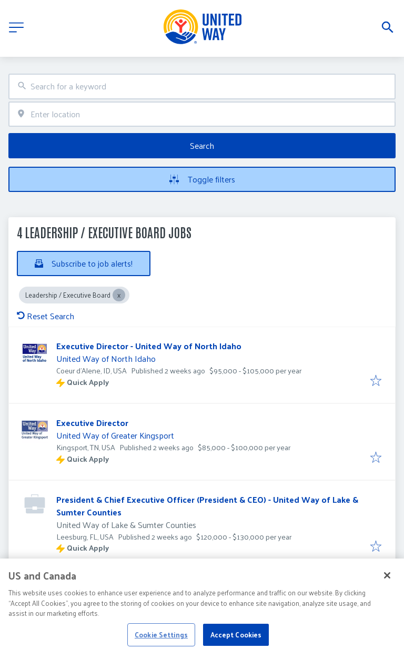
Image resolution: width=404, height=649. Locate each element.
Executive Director (92, 422)
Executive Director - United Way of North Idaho (148, 345)
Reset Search (45, 315)
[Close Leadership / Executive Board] (119, 295)
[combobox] (202, 86)
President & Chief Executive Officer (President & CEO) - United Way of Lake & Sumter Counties (207, 506)
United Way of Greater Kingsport (115, 435)
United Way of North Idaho (106, 358)
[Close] (387, 580)
